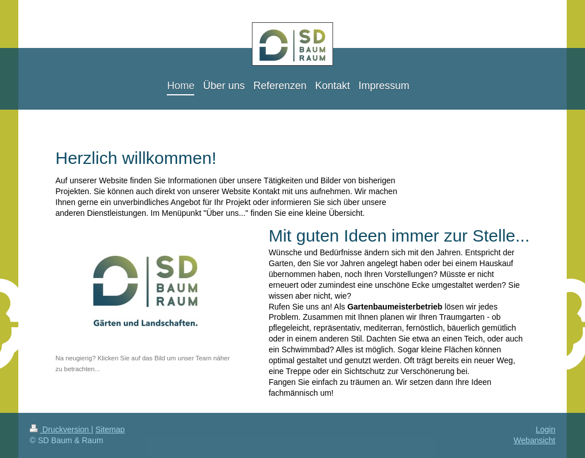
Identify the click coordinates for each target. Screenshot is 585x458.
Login (545, 429)
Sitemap (110, 429)
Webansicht (534, 440)
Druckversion (60, 429)
